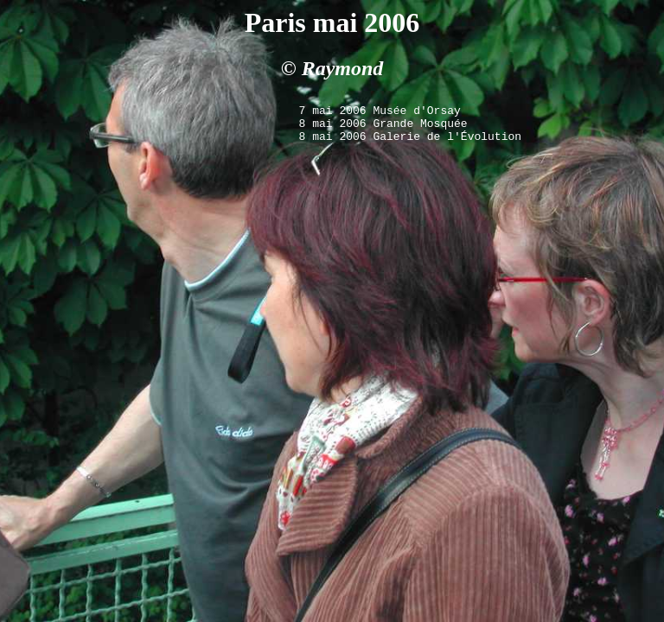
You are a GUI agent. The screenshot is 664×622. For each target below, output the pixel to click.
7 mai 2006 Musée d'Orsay (380, 112)
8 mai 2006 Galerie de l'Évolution (410, 143)
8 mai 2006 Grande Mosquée (383, 128)
